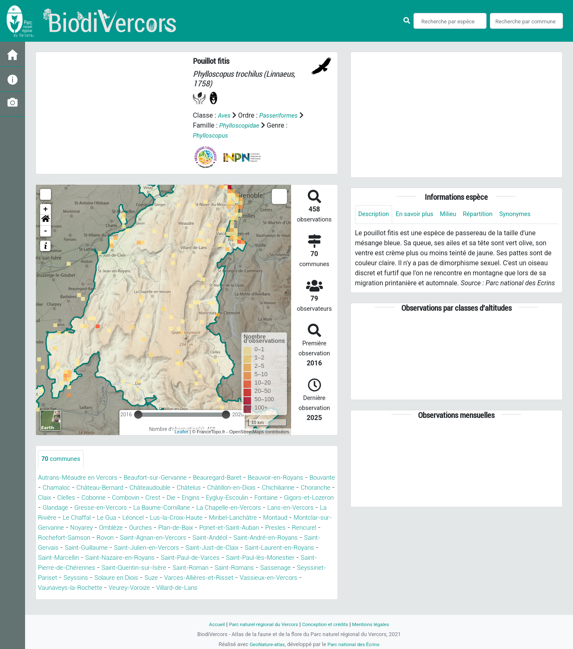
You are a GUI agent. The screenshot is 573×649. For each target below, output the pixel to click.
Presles (166, 538)
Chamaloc (87, 488)
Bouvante (52, 488)
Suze (132, 588)
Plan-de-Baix (57, 538)
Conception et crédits (327, 624)
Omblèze (273, 528)
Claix (126, 498)
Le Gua (242, 518)
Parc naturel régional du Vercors (260, 624)
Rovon (286, 538)
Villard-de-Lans (153, 598)
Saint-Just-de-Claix (145, 558)
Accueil (209, 624)
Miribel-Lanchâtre (88, 528)
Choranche (96, 498)
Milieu (455, 215)
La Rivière (175, 518)
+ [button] (45, 209)
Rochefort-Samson (243, 538)
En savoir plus (419, 215)
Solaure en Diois (95, 588)
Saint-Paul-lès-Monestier (210, 568)
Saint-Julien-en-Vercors (73, 558)
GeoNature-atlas (264, 644)
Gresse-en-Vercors (224, 508)
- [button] (45, 231)
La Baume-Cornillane (289, 508)
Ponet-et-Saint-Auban (117, 538)
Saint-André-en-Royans (179, 548)
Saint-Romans (186, 578)
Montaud (134, 528)
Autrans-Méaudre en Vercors (80, 478)
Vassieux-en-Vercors (256, 588)
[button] (45, 220)
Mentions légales (377, 624)
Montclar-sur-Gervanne (188, 528)
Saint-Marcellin (286, 558)
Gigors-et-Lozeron (128, 508)
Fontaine (82, 508)
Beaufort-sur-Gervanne (163, 478)
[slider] (138, 414)
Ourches (304, 528)
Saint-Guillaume (291, 548)
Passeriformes (282, 115)
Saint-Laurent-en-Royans (219, 558)
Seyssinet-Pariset (279, 578)
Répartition (487, 215)
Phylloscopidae (241, 125)
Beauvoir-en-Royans (291, 478)
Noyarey (241, 528)
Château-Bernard (134, 488)
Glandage (176, 508)
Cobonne (178, 498)
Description (375, 215)
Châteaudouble (187, 488)
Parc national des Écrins (355, 644)
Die (260, 498)
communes (62, 459)
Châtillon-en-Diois (275, 488)
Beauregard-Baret (229, 478)
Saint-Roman (139, 578)
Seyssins (51, 588)
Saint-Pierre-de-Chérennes (293, 568)
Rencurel (196, 538)
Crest (241, 498)
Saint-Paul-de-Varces (134, 568)
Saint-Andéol (118, 548)
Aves (225, 115)
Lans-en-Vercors (130, 518)
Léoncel (270, 518)
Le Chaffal (211, 518)
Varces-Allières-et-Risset (182, 588)
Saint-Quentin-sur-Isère (78, 578)
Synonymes (527, 215)
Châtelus (229, 488)
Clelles (149, 498)
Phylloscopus (212, 135)
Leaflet (181, 431)
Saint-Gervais (241, 548)
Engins (281, 498)
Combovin (213, 498)
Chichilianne (56, 498)
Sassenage (230, 578)
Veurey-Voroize (101, 598)
